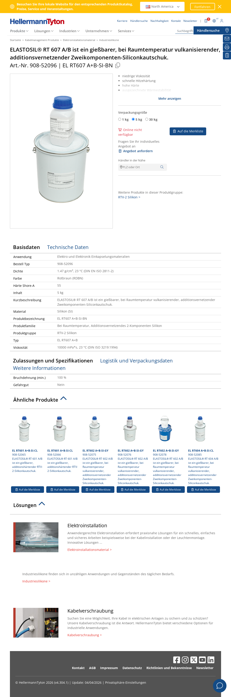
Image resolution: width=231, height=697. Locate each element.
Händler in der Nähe (131, 160)
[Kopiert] (117, 65)
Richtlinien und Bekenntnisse (169, 668)
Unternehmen (97, 31)
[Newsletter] (227, 39)
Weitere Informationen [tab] (39, 367)
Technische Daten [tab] (68, 247)
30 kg (153, 119)
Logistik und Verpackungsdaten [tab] (136, 360)
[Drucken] (227, 47)
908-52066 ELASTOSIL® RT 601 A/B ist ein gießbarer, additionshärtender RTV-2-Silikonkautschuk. (62, 442)
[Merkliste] (227, 55)
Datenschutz (132, 668)
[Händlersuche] (227, 30)
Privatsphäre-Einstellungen (125, 682)
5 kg (139, 119)
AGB (92, 668)
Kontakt (78, 668)
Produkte (17, 31)
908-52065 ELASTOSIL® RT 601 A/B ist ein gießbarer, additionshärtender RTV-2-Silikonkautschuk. (27, 442)
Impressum (109, 668)
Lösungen (42, 31)
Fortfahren (202, 7)
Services (124, 31)
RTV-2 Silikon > (129, 197)
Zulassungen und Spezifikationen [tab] (53, 360)
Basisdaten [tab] (26, 247)
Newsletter (204, 668)
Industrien (67, 31)
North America (163, 6)
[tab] (115, 401)
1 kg (125, 119)
